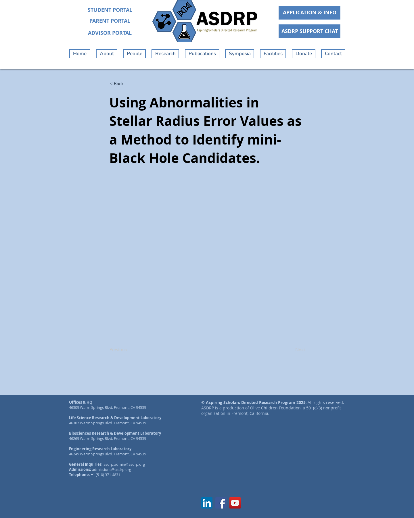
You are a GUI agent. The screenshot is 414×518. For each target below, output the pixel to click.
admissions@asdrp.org (111, 469)
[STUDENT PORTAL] (109, 10)
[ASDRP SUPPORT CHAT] (309, 31)
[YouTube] (235, 503)
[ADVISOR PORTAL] (109, 33)
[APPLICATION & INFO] (309, 13)
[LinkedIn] (206, 503)
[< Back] (128, 83)
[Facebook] (221, 503)
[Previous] (128, 350)
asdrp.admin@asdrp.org (124, 464)
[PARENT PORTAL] (109, 21)
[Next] (290, 350)
